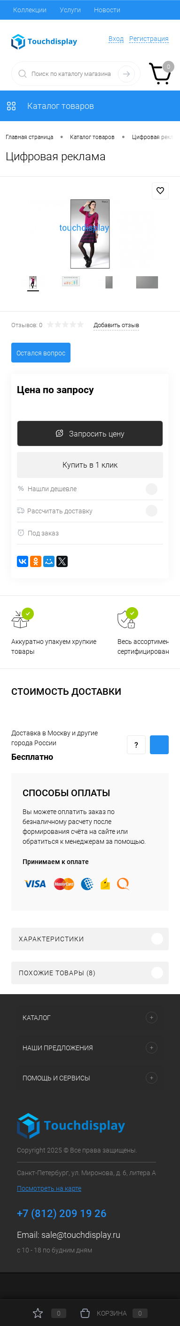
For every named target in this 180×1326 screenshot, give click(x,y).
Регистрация (149, 38)
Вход (116, 38)
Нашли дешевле (47, 489)
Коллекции (30, 10)
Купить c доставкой (159, 744)
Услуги (70, 10)
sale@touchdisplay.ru (80, 1235)
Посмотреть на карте (49, 1188)
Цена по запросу (55, 390)
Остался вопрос (40, 353)
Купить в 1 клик (90, 465)
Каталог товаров (50, 106)
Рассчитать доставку (55, 511)
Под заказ (38, 533)
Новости (107, 10)
